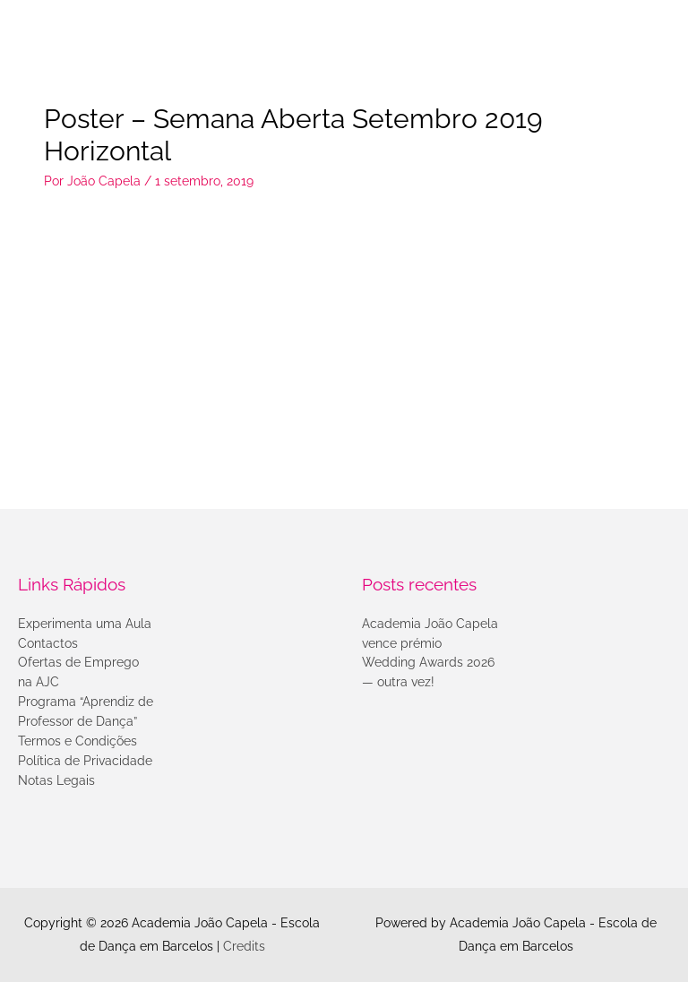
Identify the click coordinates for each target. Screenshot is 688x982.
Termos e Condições (77, 741)
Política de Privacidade (85, 761)
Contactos (48, 643)
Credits (244, 946)
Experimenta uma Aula (84, 623)
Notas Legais (56, 780)
